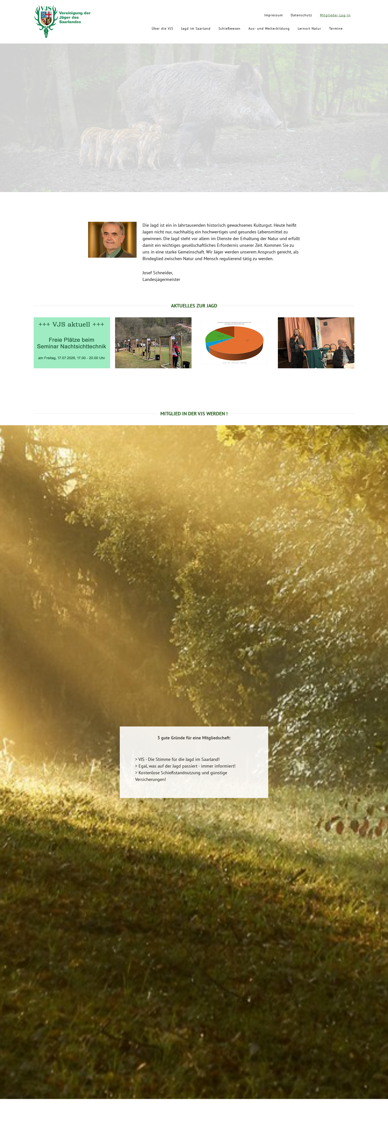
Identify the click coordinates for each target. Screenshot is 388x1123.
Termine (336, 28)
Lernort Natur (309, 28)
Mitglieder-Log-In (335, 15)
